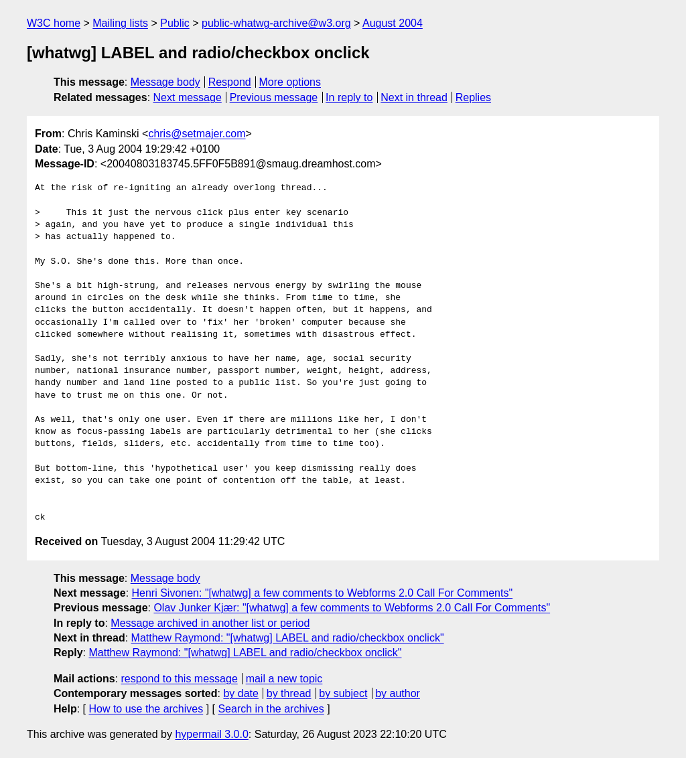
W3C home (53, 23)
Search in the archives (271, 708)
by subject (343, 693)
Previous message (274, 97)
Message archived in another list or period (210, 623)
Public (175, 23)
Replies (473, 97)
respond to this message (179, 678)
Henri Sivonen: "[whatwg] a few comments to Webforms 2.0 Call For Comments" (322, 593)
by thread (289, 693)
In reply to (349, 97)
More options (290, 82)
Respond (229, 82)
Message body (165, 82)
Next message (187, 97)
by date (240, 693)
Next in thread (414, 97)
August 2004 (392, 23)
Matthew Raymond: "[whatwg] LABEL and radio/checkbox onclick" (287, 637)
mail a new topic (284, 678)
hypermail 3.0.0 (211, 734)
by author (397, 693)
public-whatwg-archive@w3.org (276, 23)
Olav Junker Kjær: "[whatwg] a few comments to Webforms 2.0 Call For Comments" (351, 607)
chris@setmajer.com (196, 133)
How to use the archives (145, 708)
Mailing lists (120, 23)
